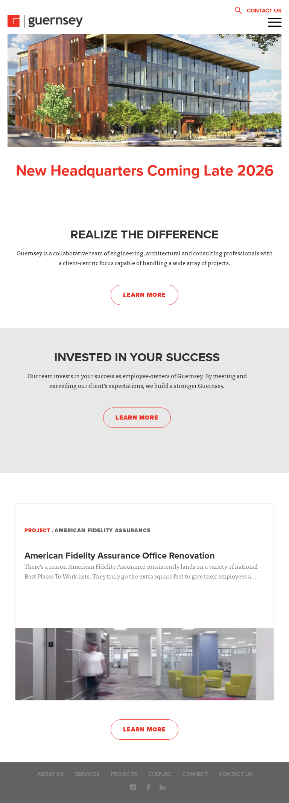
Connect (195, 774)
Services (87, 774)
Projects (124, 774)
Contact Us (235, 774)
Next (270, 92)
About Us (50, 774)
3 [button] (161, 141)
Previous (19, 92)
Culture (159, 774)
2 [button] (144, 141)
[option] (144, 90)
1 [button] (127, 141)
